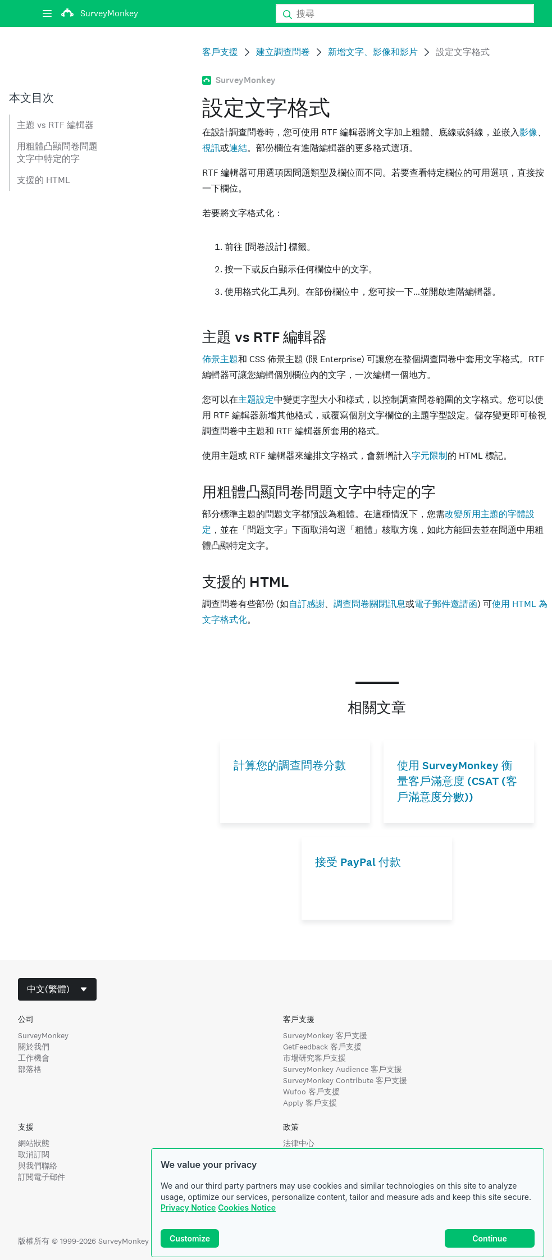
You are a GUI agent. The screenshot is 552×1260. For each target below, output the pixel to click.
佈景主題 (220, 359)
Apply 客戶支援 (310, 1103)
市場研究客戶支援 (314, 1058)
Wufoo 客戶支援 (311, 1091)
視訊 (211, 148)
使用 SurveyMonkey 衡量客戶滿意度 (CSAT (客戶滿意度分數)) (457, 781)
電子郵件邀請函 (445, 604)
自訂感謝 (307, 604)
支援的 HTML (43, 180)
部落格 (30, 1069)
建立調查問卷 (283, 52)
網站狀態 (33, 1143)
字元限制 (430, 456)
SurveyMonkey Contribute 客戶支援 (345, 1080)
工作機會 (33, 1058)
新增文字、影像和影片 (373, 52)
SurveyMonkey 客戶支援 (325, 1035)
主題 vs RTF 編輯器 (55, 125)
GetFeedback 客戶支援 (322, 1047)
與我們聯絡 (37, 1166)
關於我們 (33, 1047)
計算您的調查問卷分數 (290, 765)
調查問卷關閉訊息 (369, 604)
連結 (238, 148)
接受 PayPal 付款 (358, 862)
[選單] (47, 13)
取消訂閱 (33, 1154)
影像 (528, 132)
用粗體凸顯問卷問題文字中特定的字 (57, 152)
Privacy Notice (188, 1207)
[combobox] (57, 989)
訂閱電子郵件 (41, 1177)
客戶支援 (220, 52)
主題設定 (256, 399)
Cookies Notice (247, 1207)
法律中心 (298, 1143)
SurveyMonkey (43, 1035)
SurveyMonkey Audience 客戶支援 (342, 1069)
